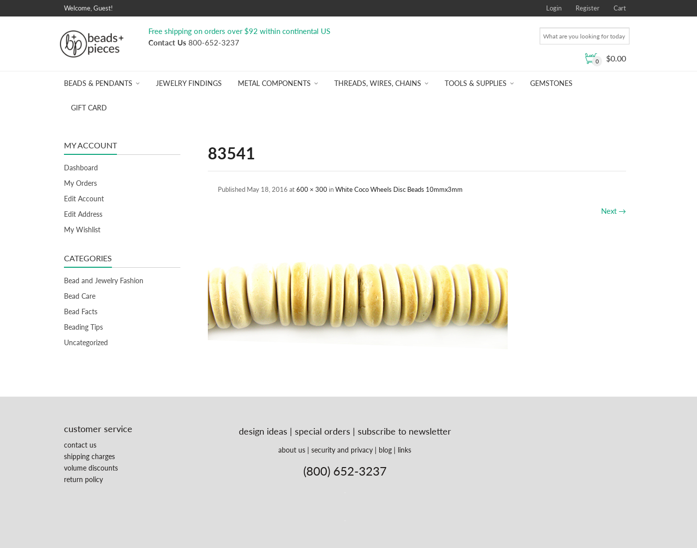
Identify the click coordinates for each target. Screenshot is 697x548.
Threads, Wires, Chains (377, 83)
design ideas (263, 431)
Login (554, 8)
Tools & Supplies (476, 83)
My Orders (80, 183)
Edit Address (83, 214)
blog (385, 450)
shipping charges (89, 456)
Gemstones (551, 83)
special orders (322, 431)
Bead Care (79, 296)
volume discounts (91, 468)
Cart (620, 8)
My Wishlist (82, 229)
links (404, 450)
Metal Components (274, 83)
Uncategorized (86, 342)
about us (291, 450)
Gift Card (89, 107)
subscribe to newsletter (404, 431)
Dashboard (81, 167)
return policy (83, 479)
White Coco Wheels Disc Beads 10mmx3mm (399, 189)
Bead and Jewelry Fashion (103, 280)
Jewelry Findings (189, 83)
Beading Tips (83, 327)
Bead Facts (80, 311)
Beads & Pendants (98, 83)
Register (588, 8)
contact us (80, 445)
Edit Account (84, 198)
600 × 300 (311, 189)
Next (613, 210)
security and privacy (342, 450)
